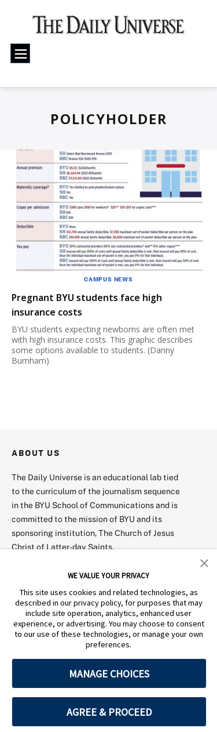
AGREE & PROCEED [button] (109, 712)
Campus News (108, 279)
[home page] (108, 29)
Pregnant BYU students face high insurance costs (108, 304)
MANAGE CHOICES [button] (109, 673)
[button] (204, 562)
